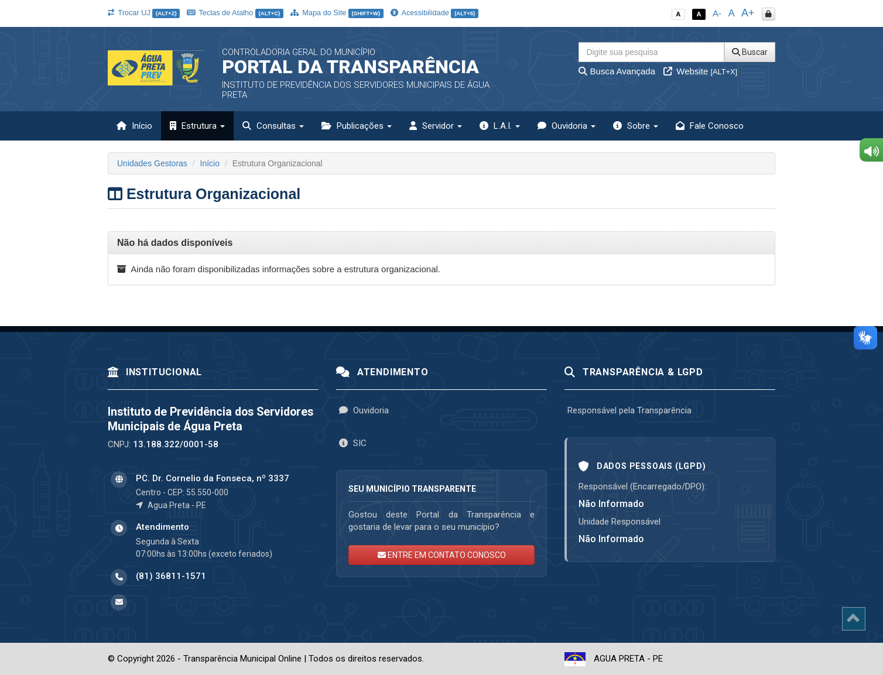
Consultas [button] (273, 126)
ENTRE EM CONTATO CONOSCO (442, 555)
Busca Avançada (617, 71)
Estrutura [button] (197, 126)
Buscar (750, 52)
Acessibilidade (434, 12)
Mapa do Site (337, 12)
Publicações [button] (356, 126)
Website (700, 71)
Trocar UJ (144, 12)
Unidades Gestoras (152, 163)
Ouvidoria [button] (566, 126)
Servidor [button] (435, 126)
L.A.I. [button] (500, 126)
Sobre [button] (635, 126)
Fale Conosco (710, 126)
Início (134, 126)
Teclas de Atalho (235, 12)
